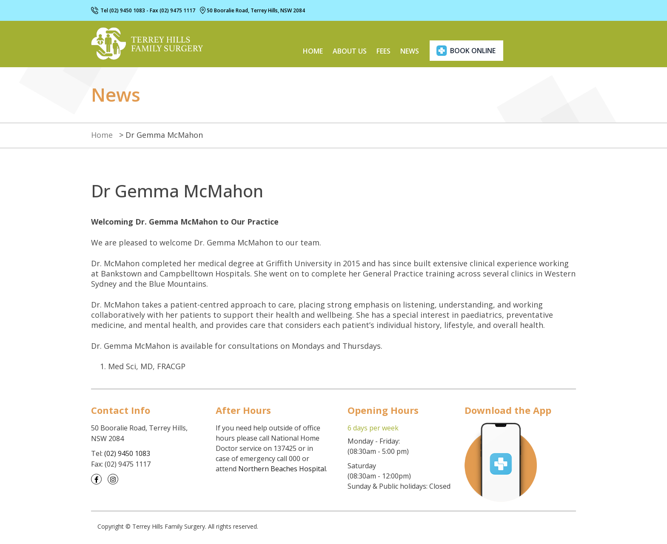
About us (350, 51)
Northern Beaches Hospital (282, 468)
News (409, 51)
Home (313, 51)
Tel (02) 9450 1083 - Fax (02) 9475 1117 (147, 10)
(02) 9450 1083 (127, 453)
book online (473, 50)
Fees (383, 51)
